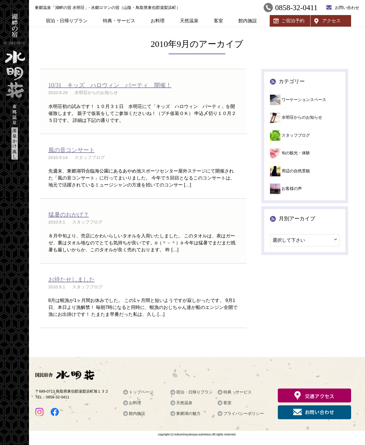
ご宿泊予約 (292, 20)
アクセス (331, 20)
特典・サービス (119, 20)
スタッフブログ (296, 135)
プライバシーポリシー (243, 413)
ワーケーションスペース (304, 100)
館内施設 (247, 20)
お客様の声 (292, 188)
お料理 (158, 20)
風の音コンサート (71, 150)
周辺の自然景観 (296, 171)
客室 (218, 20)
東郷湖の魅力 (188, 413)
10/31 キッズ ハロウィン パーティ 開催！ (110, 85)
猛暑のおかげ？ (68, 214)
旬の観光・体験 (296, 153)
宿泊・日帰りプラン (66, 20)
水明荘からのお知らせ (302, 117)
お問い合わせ (347, 7)
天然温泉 (189, 20)
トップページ (141, 392)
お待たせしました (71, 279)
